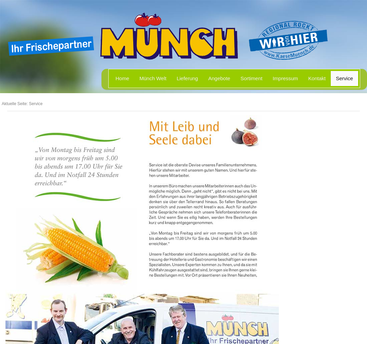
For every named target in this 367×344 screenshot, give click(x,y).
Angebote (219, 78)
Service (344, 78)
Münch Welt (152, 78)
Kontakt (317, 78)
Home (122, 78)
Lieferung (187, 78)
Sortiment (251, 78)
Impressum (285, 78)
